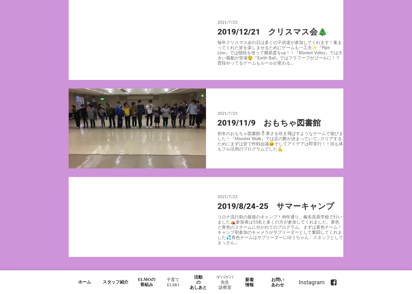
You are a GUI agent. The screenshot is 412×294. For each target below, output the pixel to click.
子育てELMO (173, 282)
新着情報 (249, 282)
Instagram (311, 282)
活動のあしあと (198, 282)
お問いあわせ (277, 282)
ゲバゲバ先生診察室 (224, 282)
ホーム (84, 282)
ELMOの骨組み (146, 282)
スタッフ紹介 (115, 282)
